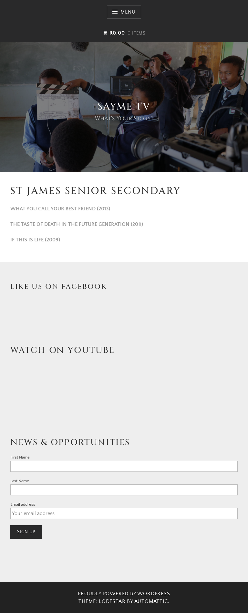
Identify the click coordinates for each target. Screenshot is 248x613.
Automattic (151, 601)
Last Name (19, 481)
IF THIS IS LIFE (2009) (35, 240)
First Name (20, 457)
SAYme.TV (124, 106)
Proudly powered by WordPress (124, 594)
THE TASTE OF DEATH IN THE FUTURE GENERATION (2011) (76, 224)
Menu (127, 12)
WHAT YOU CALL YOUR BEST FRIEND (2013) (60, 209)
